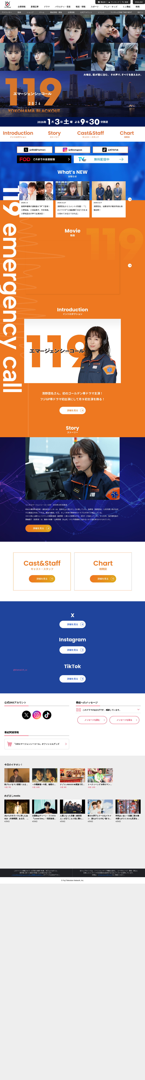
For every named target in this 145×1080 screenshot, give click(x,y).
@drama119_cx (20, 669)
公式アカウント (86, 12)
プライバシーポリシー (105, 875)
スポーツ (94, 7)
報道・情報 (80, 7)
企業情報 (21, 7)
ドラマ (47, 7)
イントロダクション (18, 134)
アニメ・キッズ (110, 7)
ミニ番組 (126, 7)
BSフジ (140, 12)
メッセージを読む (92, 720)
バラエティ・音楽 (62, 7)
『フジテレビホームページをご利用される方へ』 (28, 875)
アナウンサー (7, 12)
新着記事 (35, 7)
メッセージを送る (124, 720)
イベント (101, 12)
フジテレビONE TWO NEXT (121, 12)
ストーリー (54, 134)
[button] (130, 199)
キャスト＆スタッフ (90, 134)
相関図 (127, 134)
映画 (138, 7)
